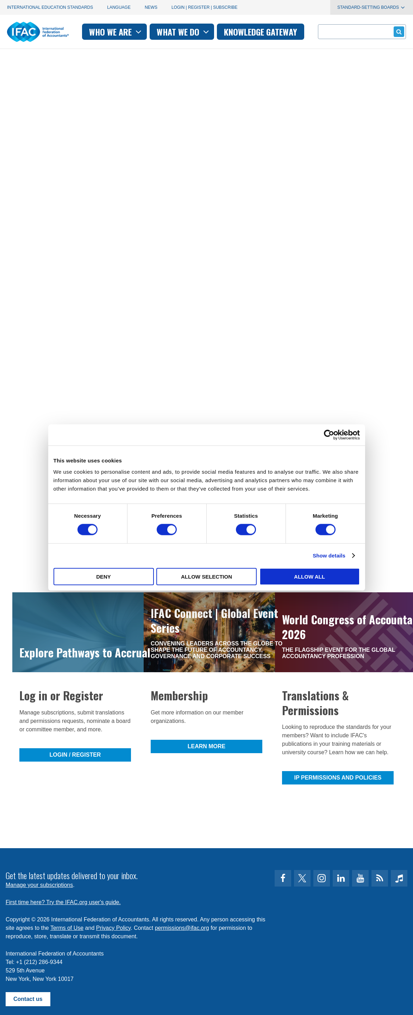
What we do (184, 31)
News (151, 7)
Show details (329, 556)
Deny (103, 576)
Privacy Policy (113, 928)
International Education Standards (50, 7)
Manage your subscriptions (39, 885)
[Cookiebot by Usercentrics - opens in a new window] (329, 435)
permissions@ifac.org (182, 928)
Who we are (116, 31)
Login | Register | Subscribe (204, 7)
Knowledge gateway (260, 31)
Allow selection (206, 576)
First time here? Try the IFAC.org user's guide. (63, 902)
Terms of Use (66, 928)
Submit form (398, 31)
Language (119, 7)
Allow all (309, 576)
